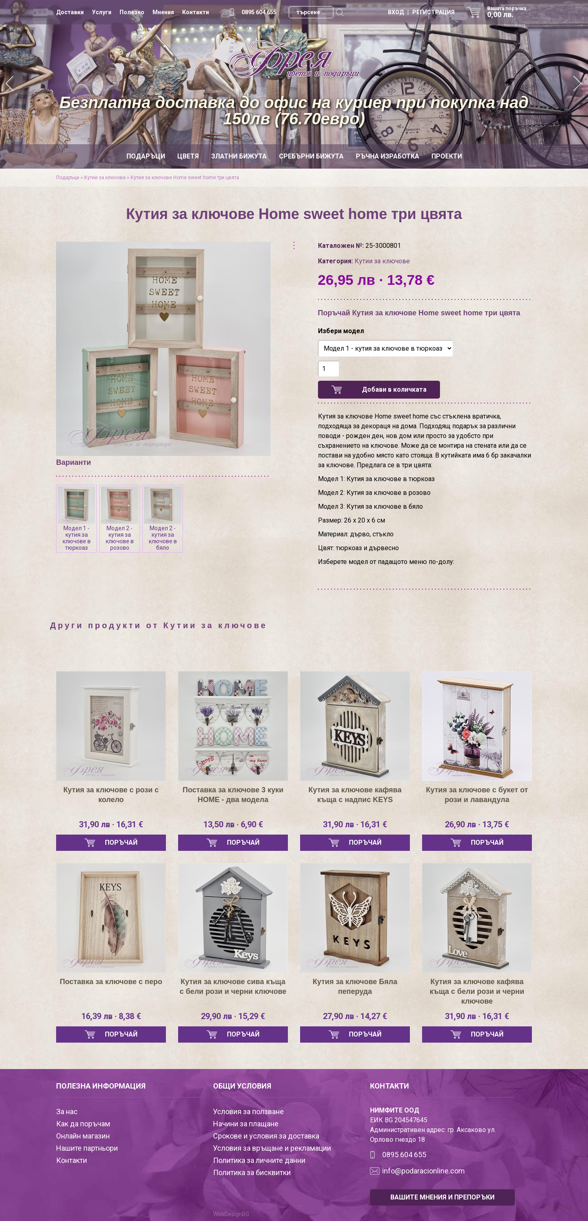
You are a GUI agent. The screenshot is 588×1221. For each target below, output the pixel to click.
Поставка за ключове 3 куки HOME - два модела (233, 795)
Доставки (70, 12)
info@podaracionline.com (423, 1171)
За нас (67, 1111)
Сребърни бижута (311, 156)
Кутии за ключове (105, 177)
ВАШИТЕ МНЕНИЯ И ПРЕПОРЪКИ (442, 1197)
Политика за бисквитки (252, 1172)
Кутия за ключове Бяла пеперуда (355, 986)
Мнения (163, 12)
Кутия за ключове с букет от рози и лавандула (477, 795)
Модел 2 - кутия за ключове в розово (119, 518)
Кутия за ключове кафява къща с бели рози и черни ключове (477, 991)
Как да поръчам (83, 1123)
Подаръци (145, 156)
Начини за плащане (246, 1123)
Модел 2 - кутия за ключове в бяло (162, 518)
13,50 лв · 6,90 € (233, 824)
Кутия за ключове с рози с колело (111, 795)
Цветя (188, 156)
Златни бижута (239, 156)
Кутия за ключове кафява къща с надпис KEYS (355, 795)
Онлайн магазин (83, 1136)
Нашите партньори (87, 1148)
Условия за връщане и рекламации (272, 1148)
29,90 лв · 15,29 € (233, 1016)
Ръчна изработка (387, 156)
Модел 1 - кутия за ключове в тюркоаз (76, 518)
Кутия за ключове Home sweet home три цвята (185, 177)
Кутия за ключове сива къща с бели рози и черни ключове (233, 986)
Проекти (446, 156)
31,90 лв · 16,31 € (111, 824)
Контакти (195, 12)
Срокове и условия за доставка (266, 1136)
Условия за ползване (248, 1111)
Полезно (132, 12)
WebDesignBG (231, 1214)
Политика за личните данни (259, 1160)
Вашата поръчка (509, 12)
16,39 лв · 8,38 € (111, 1016)
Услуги (101, 12)
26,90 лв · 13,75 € (477, 824)
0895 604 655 (259, 12)
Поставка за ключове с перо (111, 982)
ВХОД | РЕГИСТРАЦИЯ (421, 12)
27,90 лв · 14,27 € (355, 1016)
